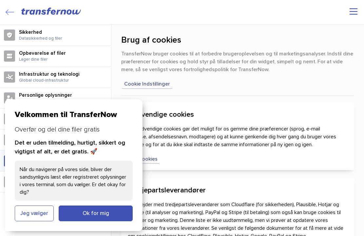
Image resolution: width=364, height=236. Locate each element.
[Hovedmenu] (353, 11)
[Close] (10, 12)
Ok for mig (96, 213)
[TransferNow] (51, 11)
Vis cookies (144, 158)
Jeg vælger (34, 213)
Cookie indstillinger (147, 83)
